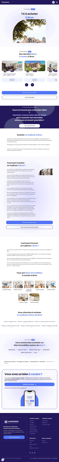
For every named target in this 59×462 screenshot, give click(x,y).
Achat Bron (42, 361)
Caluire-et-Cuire (23, 349)
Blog (30, 442)
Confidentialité (35, 458)
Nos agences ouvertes (23, 361)
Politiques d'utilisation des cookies (44, 458)
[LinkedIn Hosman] (34, 453)
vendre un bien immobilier (18, 378)
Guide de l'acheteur (46, 424)
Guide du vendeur (33, 426)
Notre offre (32, 420)
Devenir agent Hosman (34, 448)
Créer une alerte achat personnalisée (29, 227)
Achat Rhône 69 (34, 361)
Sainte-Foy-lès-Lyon (27, 352)
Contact (43, 440)
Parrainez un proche (33, 431)
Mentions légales (54, 458)
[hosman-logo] (5, 2)
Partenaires (32, 440)
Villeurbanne (12, 349)
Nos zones (32, 424)
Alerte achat (44, 422)
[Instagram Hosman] (32, 453)
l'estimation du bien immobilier (12, 379)
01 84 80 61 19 (44, 442)
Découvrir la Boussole (14, 437)
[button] (2, 459)
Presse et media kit (33, 444)
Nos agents (32, 422)
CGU (30, 458)
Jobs (31, 446)
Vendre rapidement (33, 429)
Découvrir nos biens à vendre (29, 92)
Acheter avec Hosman (10, 361)
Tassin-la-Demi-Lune (35, 349)
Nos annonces (45, 420)
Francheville (47, 349)
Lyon (36, 352)
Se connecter (32, 433)
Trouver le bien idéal (29, 97)
